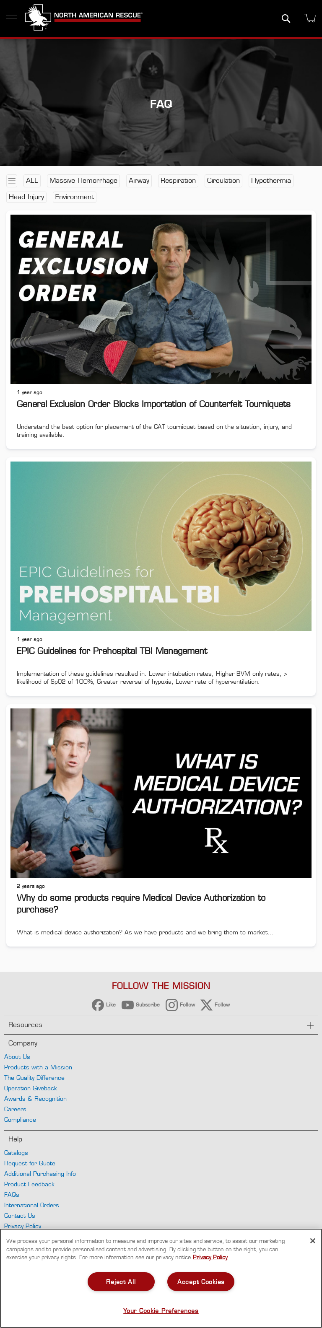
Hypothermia (271, 180)
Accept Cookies (201, 1281)
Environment (74, 197)
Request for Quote (29, 1163)
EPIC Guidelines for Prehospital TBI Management (112, 651)
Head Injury (26, 197)
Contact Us (19, 1215)
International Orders (31, 1205)
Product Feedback (29, 1184)
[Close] (313, 1241)
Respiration (178, 180)
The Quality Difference (34, 1077)
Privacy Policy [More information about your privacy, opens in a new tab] (210, 1257)
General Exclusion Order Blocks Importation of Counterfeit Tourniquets (154, 404)
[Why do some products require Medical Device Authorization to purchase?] (161, 792)
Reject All (120, 1281)
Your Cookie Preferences (161, 1310)
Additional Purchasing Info (40, 1173)
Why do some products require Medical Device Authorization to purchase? (141, 904)
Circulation (223, 180)
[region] (161, 1278)
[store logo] (84, 18)
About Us (17, 1056)
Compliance (20, 1119)
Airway (139, 180)
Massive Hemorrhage (83, 180)
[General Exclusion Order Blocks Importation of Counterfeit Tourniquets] (161, 298)
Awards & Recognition (35, 1098)
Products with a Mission (38, 1067)
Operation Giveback (30, 1088)
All (32, 180)
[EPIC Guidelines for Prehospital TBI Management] (161, 545)
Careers (15, 1109)
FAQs (11, 1194)
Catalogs (16, 1152)
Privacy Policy (22, 1225)
